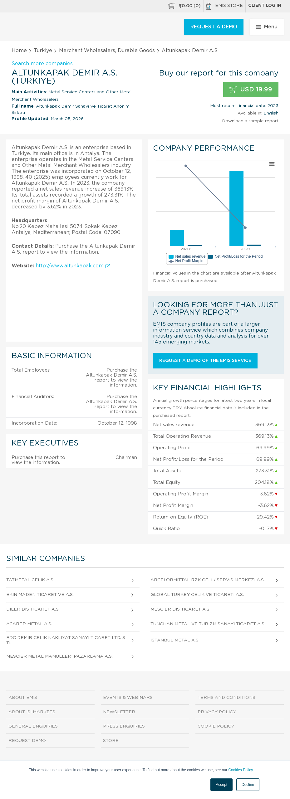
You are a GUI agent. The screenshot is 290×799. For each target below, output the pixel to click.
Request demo (27, 740)
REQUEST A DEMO (213, 26)
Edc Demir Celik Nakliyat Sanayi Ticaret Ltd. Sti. (65, 640)
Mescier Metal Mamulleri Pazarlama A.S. (59, 656)
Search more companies (42, 63)
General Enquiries (33, 726)
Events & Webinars (128, 697)
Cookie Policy (216, 726)
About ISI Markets (31, 712)
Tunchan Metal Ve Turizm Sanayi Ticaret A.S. (207, 624)
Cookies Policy (240, 770)
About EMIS (22, 697)
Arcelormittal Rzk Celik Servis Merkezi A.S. (207, 580)
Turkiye (43, 50)
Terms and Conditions (226, 697)
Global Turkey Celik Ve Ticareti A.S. (197, 594)
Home (19, 50)
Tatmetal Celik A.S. (30, 580)
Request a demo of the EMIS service (205, 360)
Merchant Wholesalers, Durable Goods (107, 50)
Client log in (264, 5)
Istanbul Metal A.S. (174, 640)
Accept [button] (221, 784)
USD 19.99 (250, 89)
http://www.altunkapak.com (73, 265)
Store (111, 740)
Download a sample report (250, 121)
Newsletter (119, 712)
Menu (267, 26)
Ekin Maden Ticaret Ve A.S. (40, 594)
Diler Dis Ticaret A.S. (33, 609)
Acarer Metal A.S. (29, 624)
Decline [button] (248, 784)
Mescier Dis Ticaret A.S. (180, 609)
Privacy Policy (217, 712)
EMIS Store (224, 6)
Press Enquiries (124, 726)
